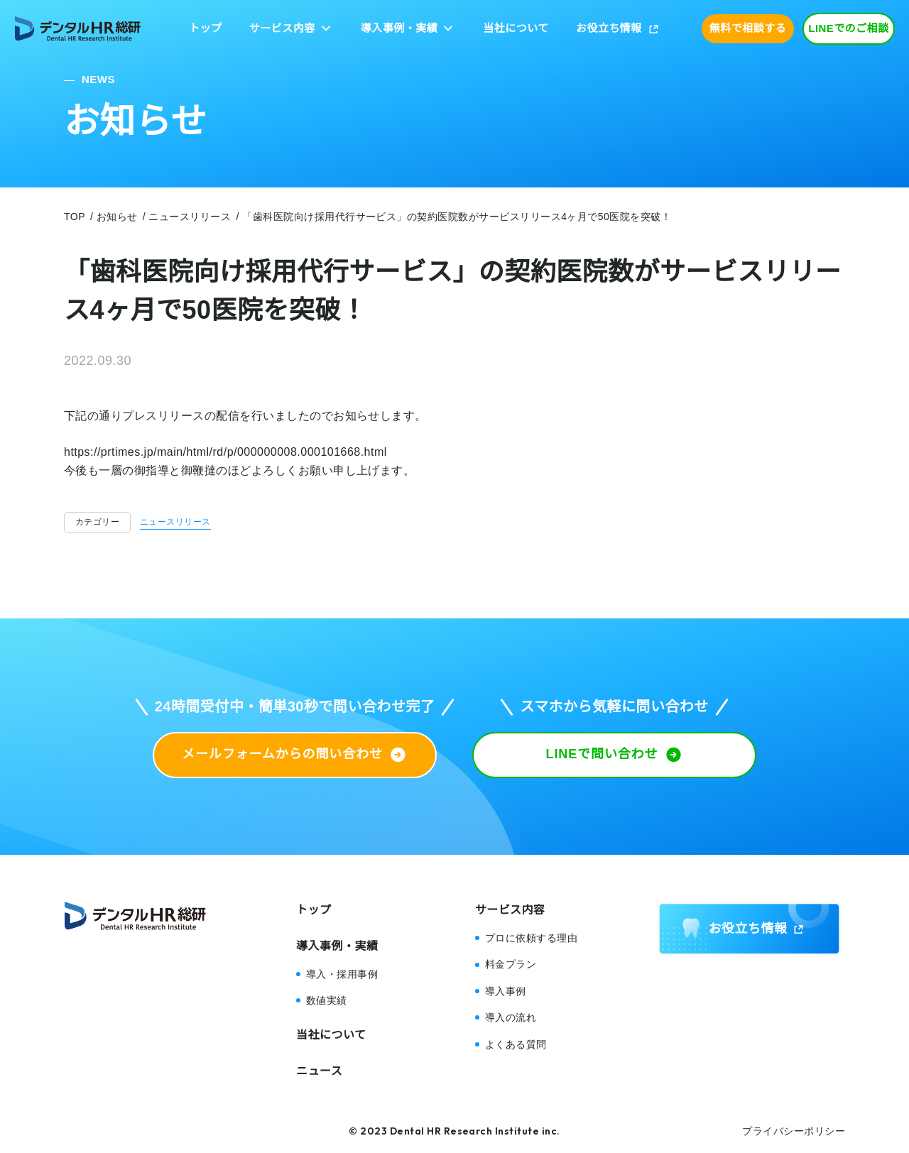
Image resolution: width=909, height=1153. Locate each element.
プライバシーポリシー (793, 1131)
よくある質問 (516, 1044)
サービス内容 (282, 28)
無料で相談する (747, 28)
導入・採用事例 (342, 974)
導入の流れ (510, 1017)
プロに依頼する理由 (531, 938)
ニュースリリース (175, 522)
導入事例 (505, 991)
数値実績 (326, 1000)
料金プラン (510, 964)
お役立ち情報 (609, 28)
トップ (205, 28)
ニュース (319, 1071)
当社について (515, 28)
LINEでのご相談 (848, 28)
